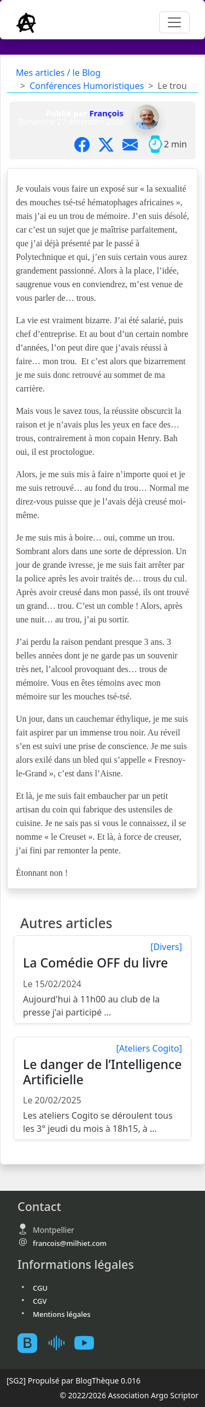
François (106, 113)
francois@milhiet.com (70, 1243)
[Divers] (166, 947)
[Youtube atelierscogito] (88, 1342)
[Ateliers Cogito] (149, 1048)
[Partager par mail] (134, 144)
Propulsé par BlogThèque (73, 1380)
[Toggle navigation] (174, 22)
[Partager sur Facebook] (86, 144)
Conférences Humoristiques (87, 86)
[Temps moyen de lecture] (155, 144)
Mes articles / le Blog (58, 73)
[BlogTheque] (31, 1342)
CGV (39, 1301)
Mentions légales (62, 1314)
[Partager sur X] (110, 144)
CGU (40, 1288)
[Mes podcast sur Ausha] (60, 1342)
